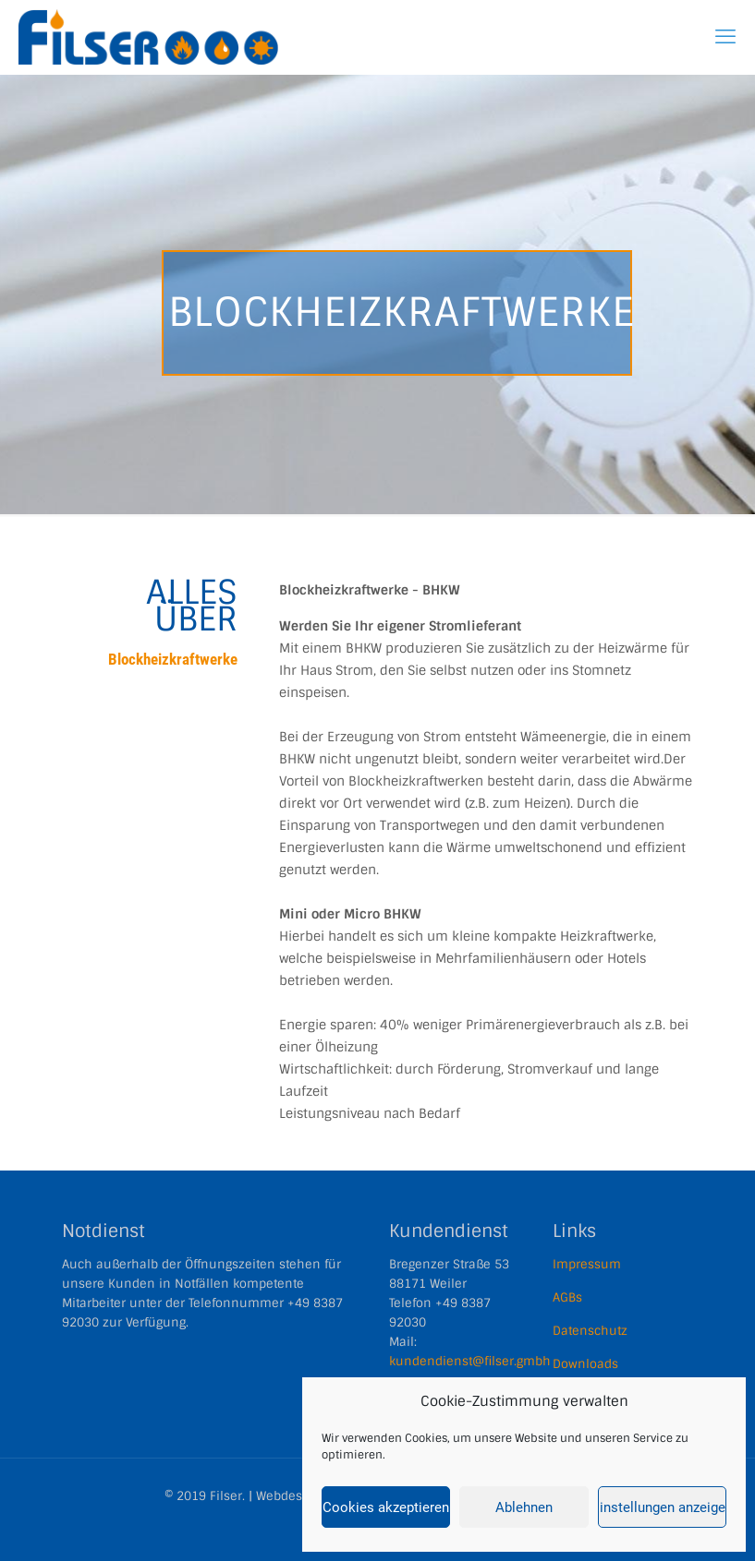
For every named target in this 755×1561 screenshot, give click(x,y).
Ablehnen (524, 1507)
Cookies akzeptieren (386, 1507)
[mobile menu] (725, 37)
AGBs (567, 1297)
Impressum (587, 1264)
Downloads (585, 1364)
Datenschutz (590, 1331)
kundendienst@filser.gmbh (470, 1361)
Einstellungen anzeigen (662, 1507)
